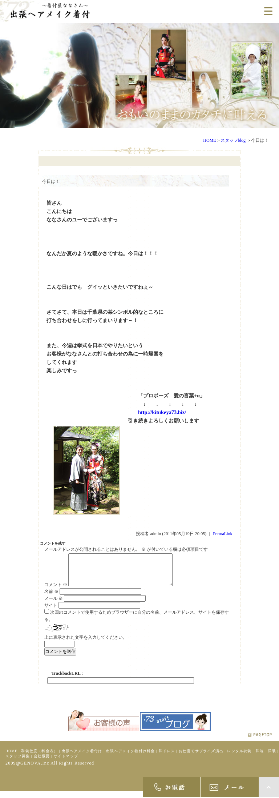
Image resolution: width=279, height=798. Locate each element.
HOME (209, 140)
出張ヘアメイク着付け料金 (130, 757)
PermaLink (222, 533)
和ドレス (167, 757)
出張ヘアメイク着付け (82, 757)
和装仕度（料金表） (39, 757)
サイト (50, 611)
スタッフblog (233, 140)
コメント (55, 590)
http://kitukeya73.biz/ (162, 412)
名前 (51, 597)
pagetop (260, 740)
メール (53, 604)
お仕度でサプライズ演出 (201, 757)
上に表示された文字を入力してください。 (85, 643)
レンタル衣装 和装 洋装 (251, 757)
